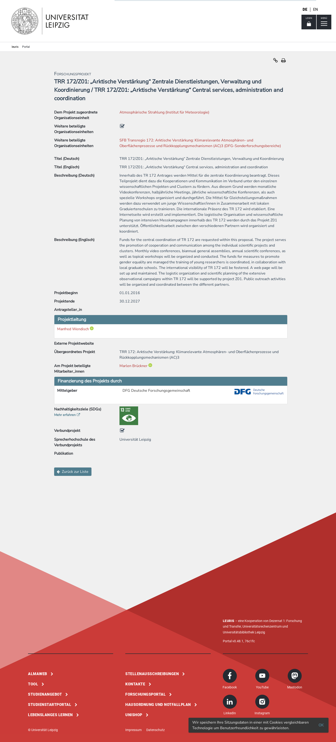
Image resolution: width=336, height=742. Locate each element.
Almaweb (37, 674)
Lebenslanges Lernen (50, 715)
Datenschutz (155, 730)
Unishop (133, 715)
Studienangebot (45, 694)
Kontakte (135, 684)
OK (321, 725)
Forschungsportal (145, 694)
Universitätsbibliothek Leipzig (244, 632)
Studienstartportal (49, 704)
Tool (33, 684)
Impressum (133, 730)
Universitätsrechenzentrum (262, 626)
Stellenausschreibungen (152, 674)
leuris (15, 46)
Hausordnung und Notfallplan (158, 704)
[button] (276, 61)
